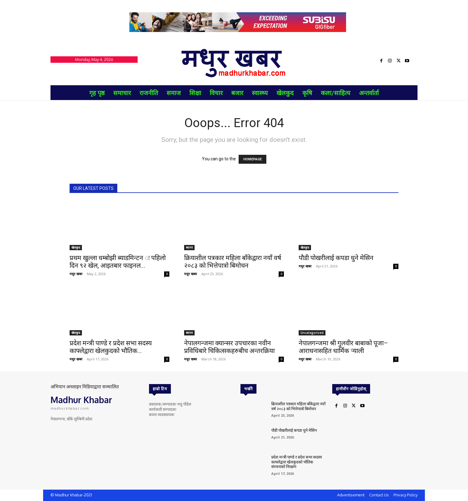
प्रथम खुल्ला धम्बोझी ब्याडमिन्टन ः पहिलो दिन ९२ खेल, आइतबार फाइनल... (118, 261)
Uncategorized (312, 333)
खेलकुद (75, 247)
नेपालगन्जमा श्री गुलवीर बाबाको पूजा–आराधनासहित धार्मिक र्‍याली (343, 347)
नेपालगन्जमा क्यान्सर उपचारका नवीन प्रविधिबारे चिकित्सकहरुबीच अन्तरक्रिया (229, 347)
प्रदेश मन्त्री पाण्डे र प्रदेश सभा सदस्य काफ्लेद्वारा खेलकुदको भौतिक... (111, 347)
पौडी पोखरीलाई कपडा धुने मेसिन (336, 258)
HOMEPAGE (252, 159)
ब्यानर (189, 247)
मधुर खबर (76, 273)
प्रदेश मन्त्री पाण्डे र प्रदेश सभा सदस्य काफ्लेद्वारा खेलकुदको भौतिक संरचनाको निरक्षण (296, 462)
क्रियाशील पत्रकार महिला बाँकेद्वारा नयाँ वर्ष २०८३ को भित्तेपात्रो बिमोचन (232, 261)
